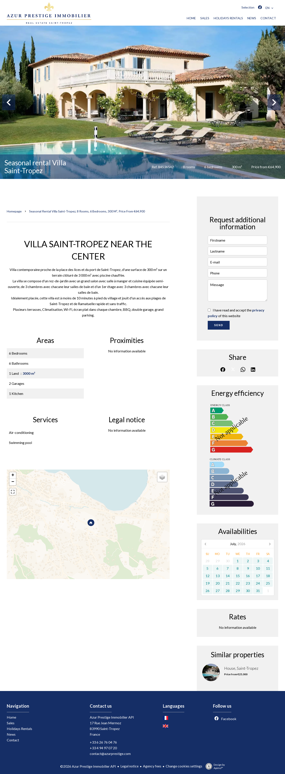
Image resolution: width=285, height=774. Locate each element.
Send (218, 325)
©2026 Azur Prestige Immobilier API (88, 766)
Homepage (14, 211)
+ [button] (12, 475)
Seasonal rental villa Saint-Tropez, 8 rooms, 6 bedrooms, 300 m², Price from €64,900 (87, 211)
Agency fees (152, 766)
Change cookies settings (184, 766)
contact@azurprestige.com (110, 753)
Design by (214, 766)
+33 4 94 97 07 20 (103, 748)
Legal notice (129, 766)
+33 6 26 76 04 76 (103, 742)
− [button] (12, 482)
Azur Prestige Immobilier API (112, 717)
